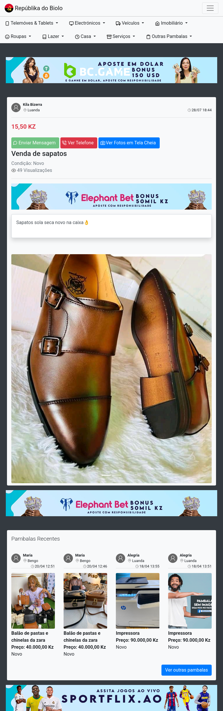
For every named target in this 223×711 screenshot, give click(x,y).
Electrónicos (85, 23)
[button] (26, 368)
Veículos (128, 23)
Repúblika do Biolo (34, 8)
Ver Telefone (80, 143)
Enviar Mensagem (37, 143)
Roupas (16, 36)
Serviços (119, 36)
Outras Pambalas (167, 36)
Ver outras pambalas (186, 670)
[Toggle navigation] (210, 8)
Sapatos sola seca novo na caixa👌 (111, 226)
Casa (83, 36)
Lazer (51, 36)
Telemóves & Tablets (29, 23)
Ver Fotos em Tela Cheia (131, 143)
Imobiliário (169, 23)
